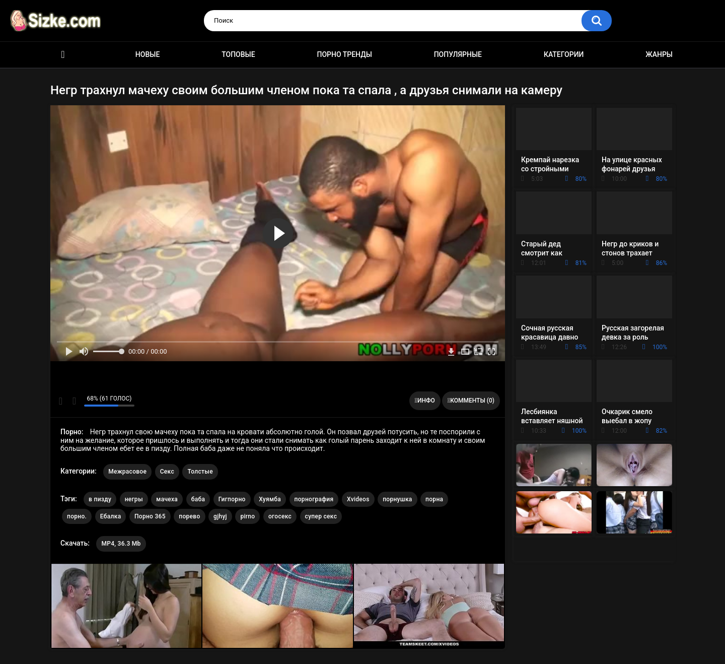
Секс (167, 471)
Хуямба (270, 499)
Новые (147, 54)
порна (434, 499)
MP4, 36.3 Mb (120, 543)
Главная (63, 55)
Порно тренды (344, 54)
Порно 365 (150, 516)
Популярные (458, 54)
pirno (247, 516)
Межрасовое (127, 471)
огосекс (280, 516)
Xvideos (358, 499)
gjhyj (220, 516)
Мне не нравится (73, 401)
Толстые (200, 471)
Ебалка (110, 516)
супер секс (321, 516)
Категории (564, 54)
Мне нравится (60, 401)
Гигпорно (232, 499)
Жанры (659, 54)
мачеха (167, 499)
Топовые (238, 54)
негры (134, 499)
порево (189, 516)
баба (198, 499)
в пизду (100, 499)
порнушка (397, 499)
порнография (314, 499)
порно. (77, 516)
